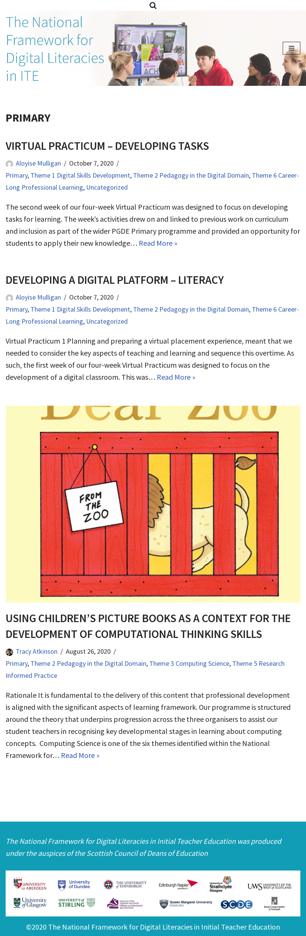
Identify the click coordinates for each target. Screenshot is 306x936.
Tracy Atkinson (37, 651)
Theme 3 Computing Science (189, 663)
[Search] (153, 5)
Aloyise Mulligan (38, 163)
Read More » (158, 243)
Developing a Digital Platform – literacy (115, 279)
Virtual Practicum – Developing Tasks (107, 145)
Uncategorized (107, 187)
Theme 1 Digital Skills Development (80, 175)
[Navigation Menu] (291, 48)
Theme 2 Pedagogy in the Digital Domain (191, 175)
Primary (16, 175)
